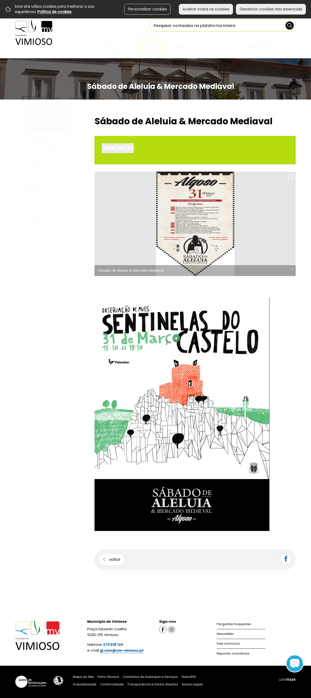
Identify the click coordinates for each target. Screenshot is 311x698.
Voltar (115, 559)
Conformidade (112, 684)
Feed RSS (188, 677)
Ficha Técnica (108, 677)
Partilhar (286, 559)
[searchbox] (223, 25)
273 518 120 (113, 644)
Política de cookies (54, 11)
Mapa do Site (83, 677)
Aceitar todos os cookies (205, 9)
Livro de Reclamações (30, 682)
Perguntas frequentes (234, 624)
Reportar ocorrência (233, 653)
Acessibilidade (58, 680)
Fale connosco (228, 643)
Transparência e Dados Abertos (152, 684)
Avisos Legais (192, 684)
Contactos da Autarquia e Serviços (150, 677)
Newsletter (225, 634)
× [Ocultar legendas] (291, 269)
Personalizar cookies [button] (147, 9)
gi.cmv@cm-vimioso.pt (122, 650)
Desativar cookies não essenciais (271, 9)
